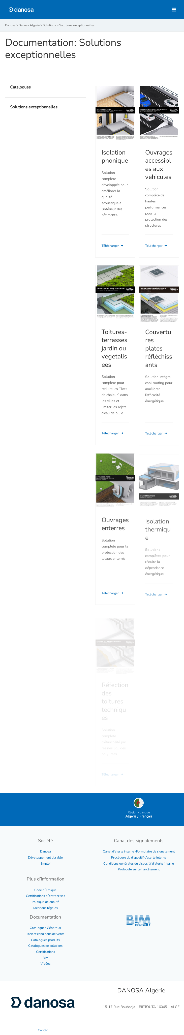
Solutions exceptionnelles (33, 107)
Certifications (45, 952)
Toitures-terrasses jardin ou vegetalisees (114, 355)
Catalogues (20, 87)
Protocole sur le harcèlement (139, 869)
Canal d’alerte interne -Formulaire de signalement (139, 851)
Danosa (45, 851)
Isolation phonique (115, 156)
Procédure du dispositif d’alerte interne (138, 857)
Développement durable (45, 857)
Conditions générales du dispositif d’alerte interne (138, 863)
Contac (43, 1030)
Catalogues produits (45, 940)
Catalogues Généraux (45, 928)
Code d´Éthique (45, 890)
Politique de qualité (45, 902)
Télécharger (113, 245)
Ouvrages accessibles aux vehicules (158, 164)
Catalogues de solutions (45, 945)
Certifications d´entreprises (45, 896)
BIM (45, 958)
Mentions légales (45, 908)
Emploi (45, 863)
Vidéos (45, 963)
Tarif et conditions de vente (45, 934)
